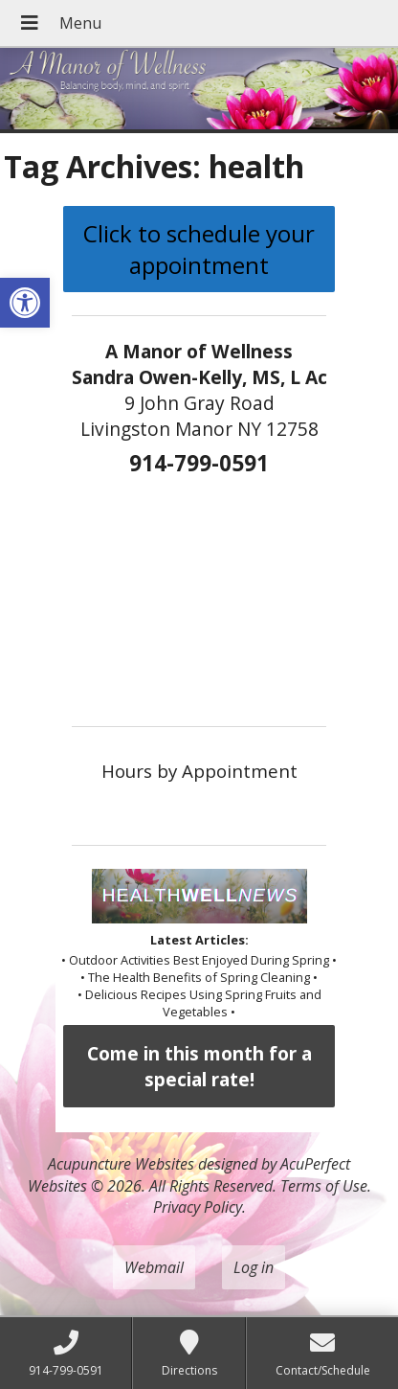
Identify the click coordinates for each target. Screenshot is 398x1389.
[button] (25, 303)
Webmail (154, 1267)
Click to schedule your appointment (199, 249)
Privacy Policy (197, 1207)
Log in (253, 1267)
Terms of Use (323, 1185)
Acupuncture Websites (121, 1163)
